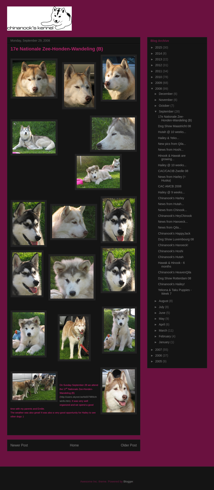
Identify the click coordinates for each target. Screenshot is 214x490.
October (164, 105)
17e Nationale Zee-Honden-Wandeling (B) (175, 118)
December (166, 93)
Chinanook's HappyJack (174, 233)
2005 (159, 361)
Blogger (128, 481)
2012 (159, 65)
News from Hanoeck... (173, 221)
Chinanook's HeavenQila (174, 272)
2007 (159, 349)
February (165, 336)
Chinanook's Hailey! (171, 284)
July (162, 307)
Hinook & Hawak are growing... (172, 157)
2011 (159, 71)
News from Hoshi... (170, 149)
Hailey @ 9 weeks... (171, 192)
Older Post (129, 445)
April (162, 324)
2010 (159, 77)
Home (74, 445)
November (166, 100)
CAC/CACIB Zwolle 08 (173, 171)
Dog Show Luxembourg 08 (176, 239)
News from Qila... (169, 227)
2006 (159, 355)
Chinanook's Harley (171, 198)
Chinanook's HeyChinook (175, 216)
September (166, 111)
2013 (159, 59)
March (163, 330)
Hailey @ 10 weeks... (172, 165)
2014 (159, 53)
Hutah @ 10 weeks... (172, 132)
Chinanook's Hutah (170, 257)
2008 (159, 88)
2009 (159, 83)
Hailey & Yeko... (168, 138)
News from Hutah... (171, 204)
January (164, 342)
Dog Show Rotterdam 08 (174, 278)
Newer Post (19, 445)
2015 (159, 47)
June (162, 313)
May (162, 318)
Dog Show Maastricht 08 (174, 126)
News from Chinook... (172, 210)
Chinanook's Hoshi (170, 251)
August (164, 301)
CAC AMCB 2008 (169, 186)
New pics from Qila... (172, 144)
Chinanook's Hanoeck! (173, 245)
